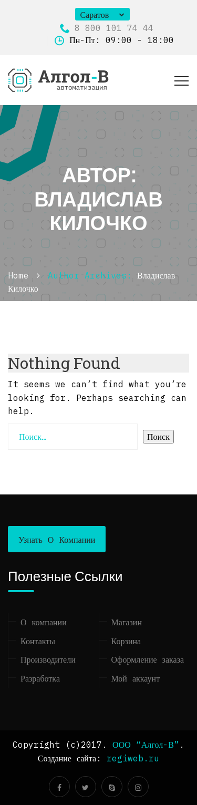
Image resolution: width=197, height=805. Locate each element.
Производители (48, 659)
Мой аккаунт (135, 678)
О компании (43, 622)
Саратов (94, 14)
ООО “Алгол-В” (145, 744)
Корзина (126, 641)
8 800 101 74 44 (106, 28)
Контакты (37, 641)
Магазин (126, 622)
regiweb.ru (133, 758)
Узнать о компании (56, 539)
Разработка (40, 678)
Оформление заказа (147, 659)
